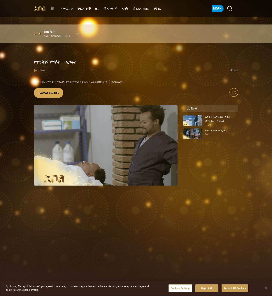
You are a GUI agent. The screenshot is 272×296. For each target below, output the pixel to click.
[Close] (266, 288)
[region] (136, 288)
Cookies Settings (180, 288)
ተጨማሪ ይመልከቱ (48, 93)
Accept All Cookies (235, 288)
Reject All (207, 288)
